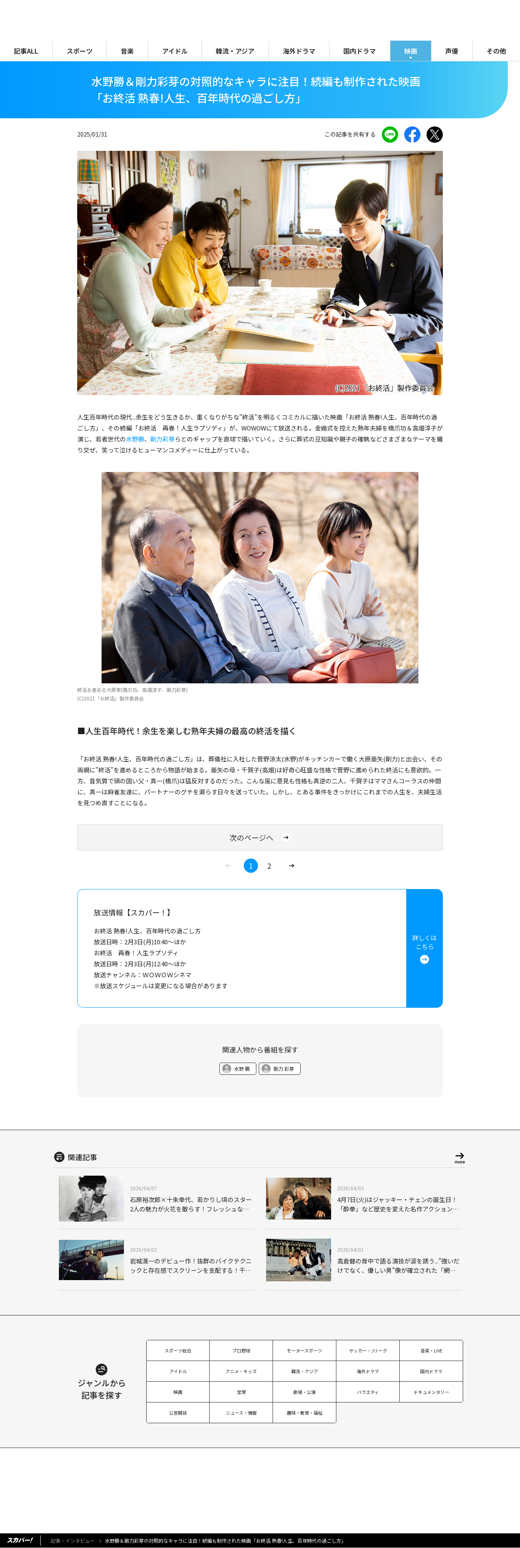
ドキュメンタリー (431, 1392)
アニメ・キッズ (241, 1371)
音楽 (127, 51)
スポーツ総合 (178, 1350)
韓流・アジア (235, 51)
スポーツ (80, 51)
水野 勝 (242, 1068)
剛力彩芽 (162, 439)
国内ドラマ (359, 51)
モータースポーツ (304, 1350)
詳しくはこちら (424, 948)
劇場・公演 (304, 1392)
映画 (410, 51)
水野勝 (135, 439)
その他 (496, 51)
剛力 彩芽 (283, 1068)
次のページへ (260, 837)
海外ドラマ (299, 51)
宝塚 (241, 1392)
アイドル (175, 51)
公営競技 (178, 1412)
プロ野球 (241, 1350)
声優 (451, 51)
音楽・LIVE (431, 1350)
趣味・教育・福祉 (305, 1412)
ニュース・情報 (241, 1412)
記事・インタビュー (73, 1540)
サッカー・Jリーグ (368, 1350)
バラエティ (368, 1392)
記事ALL (26, 51)
